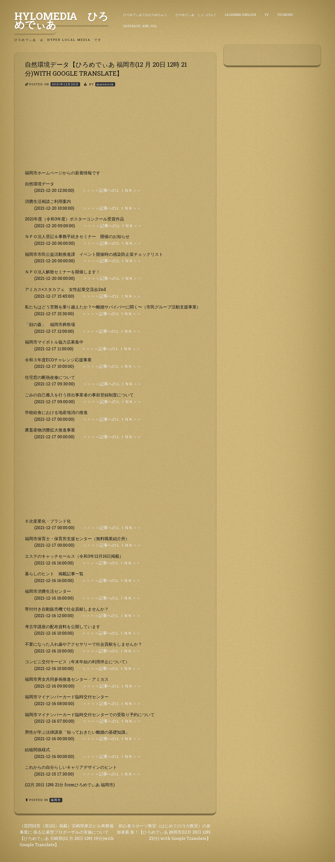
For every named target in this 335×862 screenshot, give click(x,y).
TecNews (285, 15)
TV (266, 15)
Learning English (240, 15)
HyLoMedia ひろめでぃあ (61, 20)
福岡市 (56, 800)
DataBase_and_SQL (140, 26)
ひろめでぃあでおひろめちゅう (145, 15)
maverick (105, 84)
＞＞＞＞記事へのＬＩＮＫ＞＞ (111, 190)
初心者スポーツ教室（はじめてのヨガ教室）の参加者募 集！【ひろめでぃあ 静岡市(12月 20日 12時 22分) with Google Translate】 (164, 832)
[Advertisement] (115, 132)
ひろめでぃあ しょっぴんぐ (196, 15)
